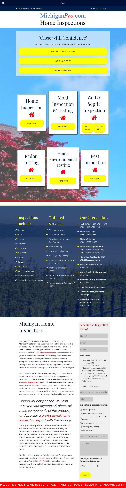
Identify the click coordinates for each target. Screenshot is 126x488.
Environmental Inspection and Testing (94, 418)
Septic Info (99, 127)
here (89, 381)
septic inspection (27, 385)
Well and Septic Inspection (92, 423)
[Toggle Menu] (3, 3)
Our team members (46, 353)
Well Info (87, 127)
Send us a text (63, 61)
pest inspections (30, 382)
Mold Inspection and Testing (93, 413)
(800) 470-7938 (99, 9)
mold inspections (64, 379)
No (98, 466)
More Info (32, 123)
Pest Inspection (88, 430)
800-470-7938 (41, 461)
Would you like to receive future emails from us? (91, 460)
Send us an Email (63, 70)
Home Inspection (88, 410)
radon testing (42, 385)
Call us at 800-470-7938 (63, 52)
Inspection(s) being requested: (93, 405)
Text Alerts (85, 356)
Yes (83, 466)
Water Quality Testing (90, 427)
